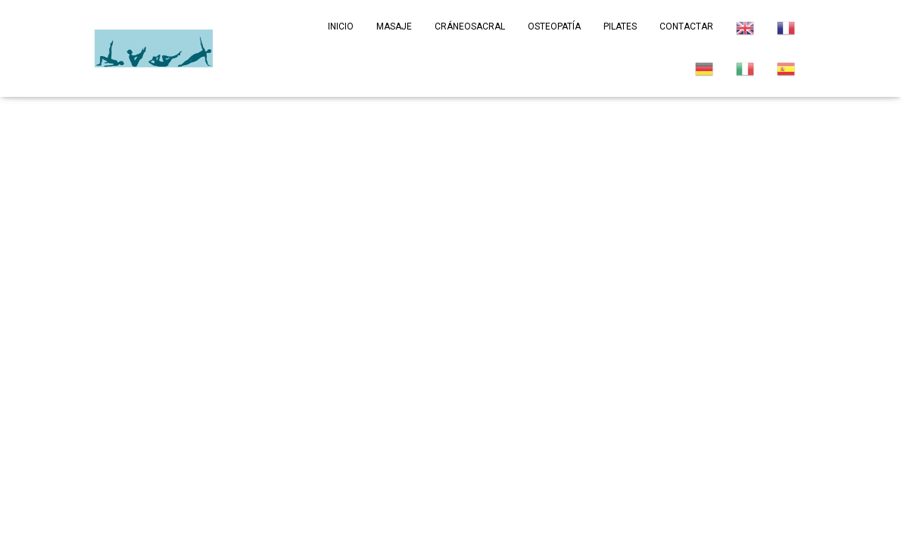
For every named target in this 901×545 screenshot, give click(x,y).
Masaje (394, 26)
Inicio (341, 26)
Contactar (686, 26)
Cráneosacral (470, 26)
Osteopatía (554, 26)
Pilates (620, 26)
